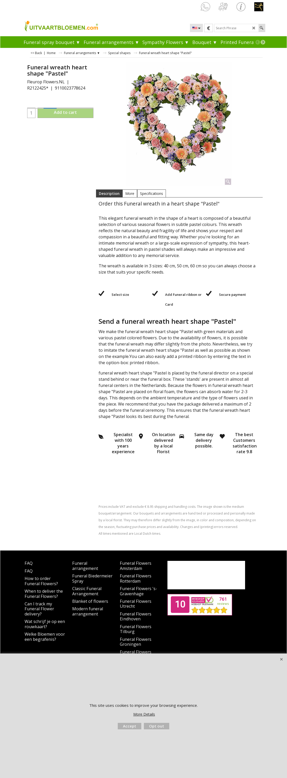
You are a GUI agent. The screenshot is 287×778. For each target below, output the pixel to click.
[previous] (257, 42)
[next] (263, 42)
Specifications (151, 193)
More (129, 193)
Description (109, 193)
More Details (144, 714)
